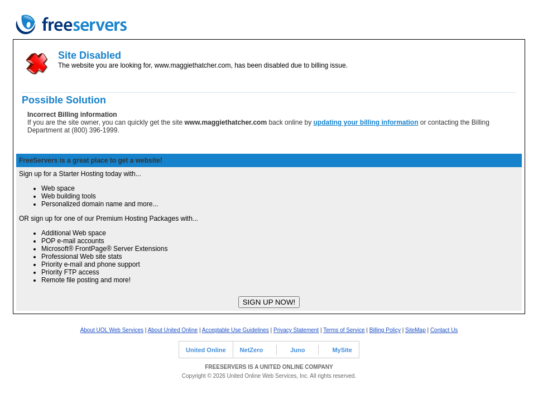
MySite (342, 350)
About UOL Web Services (111, 330)
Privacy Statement (296, 330)
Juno (297, 350)
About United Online (173, 330)
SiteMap (415, 330)
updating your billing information (365, 122)
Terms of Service (343, 330)
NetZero (251, 350)
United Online (206, 350)
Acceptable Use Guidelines (235, 330)
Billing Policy (385, 330)
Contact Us (444, 330)
